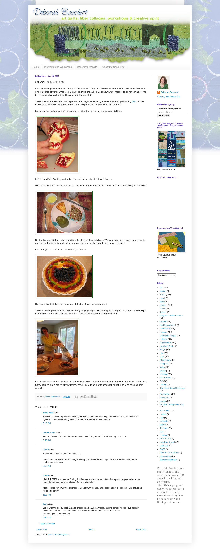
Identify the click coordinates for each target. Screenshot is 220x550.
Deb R (46, 449)
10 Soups (164, 428)
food (162, 301)
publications (165, 328)
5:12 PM (47, 423)
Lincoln (163, 384)
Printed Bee (165, 394)
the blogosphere (167, 325)
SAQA (163, 349)
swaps (163, 401)
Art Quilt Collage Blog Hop (172, 404)
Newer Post (41, 529)
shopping (164, 363)
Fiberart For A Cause (169, 453)
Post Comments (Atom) (58, 534)
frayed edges (166, 342)
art (161, 287)
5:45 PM (47, 440)
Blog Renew (165, 360)
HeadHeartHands (168, 442)
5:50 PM (47, 466)
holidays (163, 339)
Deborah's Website (87, 66)
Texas (162, 312)
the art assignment (168, 460)
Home (35, 66)
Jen (45, 504)
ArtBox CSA (165, 438)
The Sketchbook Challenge (172, 388)
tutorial (163, 425)
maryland (164, 398)
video (162, 367)
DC (161, 381)
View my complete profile (168, 97)
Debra (46, 475)
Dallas (163, 371)
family (162, 291)
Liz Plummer (49, 432)
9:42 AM (47, 517)
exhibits (163, 321)
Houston (164, 332)
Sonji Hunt (48, 412)
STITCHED (165, 410)
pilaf (134, 101)
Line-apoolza (166, 456)
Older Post (141, 529)
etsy (162, 353)
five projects (165, 377)
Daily (162, 356)
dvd (161, 432)
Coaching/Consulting (113, 66)
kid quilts (164, 421)
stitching (163, 374)
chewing (163, 435)
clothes (163, 414)
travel (162, 298)
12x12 (163, 294)
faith (162, 417)
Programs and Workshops (58, 66)
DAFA (162, 449)
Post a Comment (47, 523)
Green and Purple (168, 335)
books (162, 308)
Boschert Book (166, 346)
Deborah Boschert (170, 92)
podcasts (164, 445)
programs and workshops (171, 315)
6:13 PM (47, 495)
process (163, 305)
